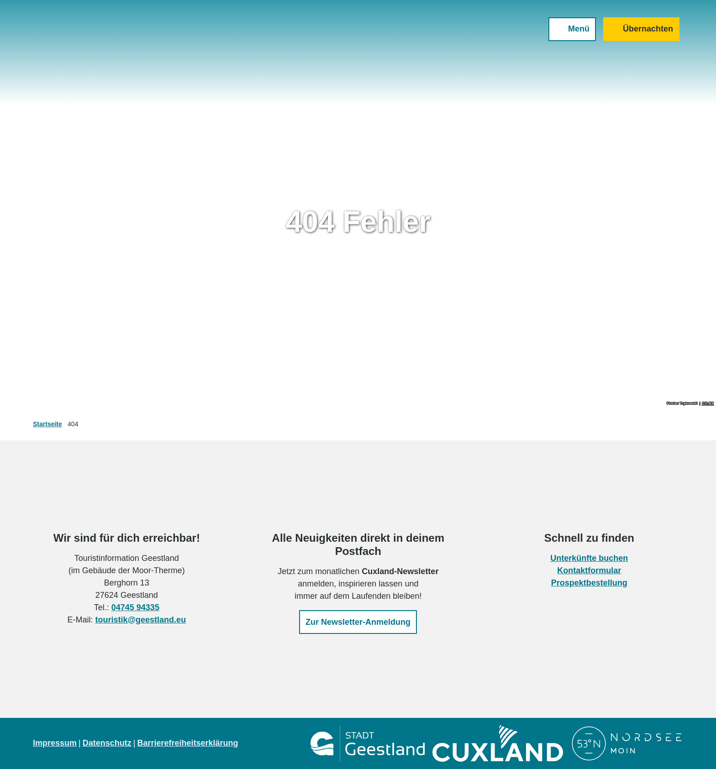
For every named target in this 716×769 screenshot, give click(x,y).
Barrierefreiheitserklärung (187, 743)
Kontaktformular (589, 570)
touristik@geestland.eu (140, 619)
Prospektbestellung (589, 582)
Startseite (47, 424)
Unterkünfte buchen (589, 558)
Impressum (55, 743)
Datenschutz (107, 743)
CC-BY (708, 403)
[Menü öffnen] (572, 29)
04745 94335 (135, 607)
